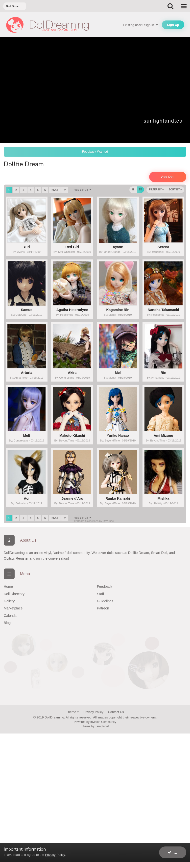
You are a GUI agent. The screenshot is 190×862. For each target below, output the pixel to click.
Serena (163, 247)
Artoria (26, 373)
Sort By (175, 189)
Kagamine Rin (117, 310)
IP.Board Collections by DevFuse (94, 520)
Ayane (118, 247)
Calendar (11, 616)
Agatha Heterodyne (72, 310)
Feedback (104, 586)
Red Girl (72, 247)
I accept (177, 852)
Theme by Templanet (95, 726)
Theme (72, 712)
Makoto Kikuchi (72, 436)
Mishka (163, 498)
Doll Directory (14, 594)
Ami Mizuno (163, 436)
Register (22, 558)
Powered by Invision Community (95, 722)
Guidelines (105, 601)
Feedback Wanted (95, 151)
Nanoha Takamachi (163, 310)
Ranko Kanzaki (117, 498)
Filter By (156, 189)
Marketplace (13, 608)
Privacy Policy (93, 712)
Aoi (26, 498)
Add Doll (167, 177)
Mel (117, 373)
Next (54, 189)
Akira (72, 373)
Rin (163, 373)
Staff (100, 594)
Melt (26, 436)
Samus (26, 310)
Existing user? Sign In (140, 25)
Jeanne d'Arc (72, 498)
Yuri (26, 247)
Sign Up (173, 25)
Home (8, 586)
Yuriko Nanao (118, 436)
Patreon (103, 608)
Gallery (9, 601)
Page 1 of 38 (82, 189)
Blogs (8, 623)
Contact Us (116, 712)
